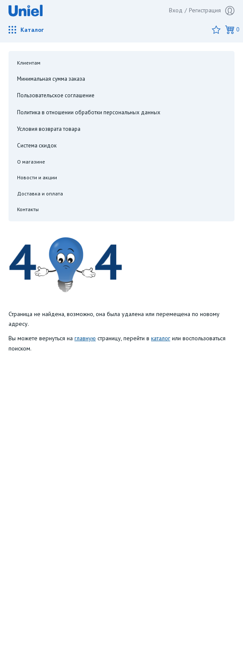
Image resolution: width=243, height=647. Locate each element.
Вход (176, 10)
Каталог (26, 30)
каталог (160, 338)
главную (85, 338)
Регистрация (211, 10)
